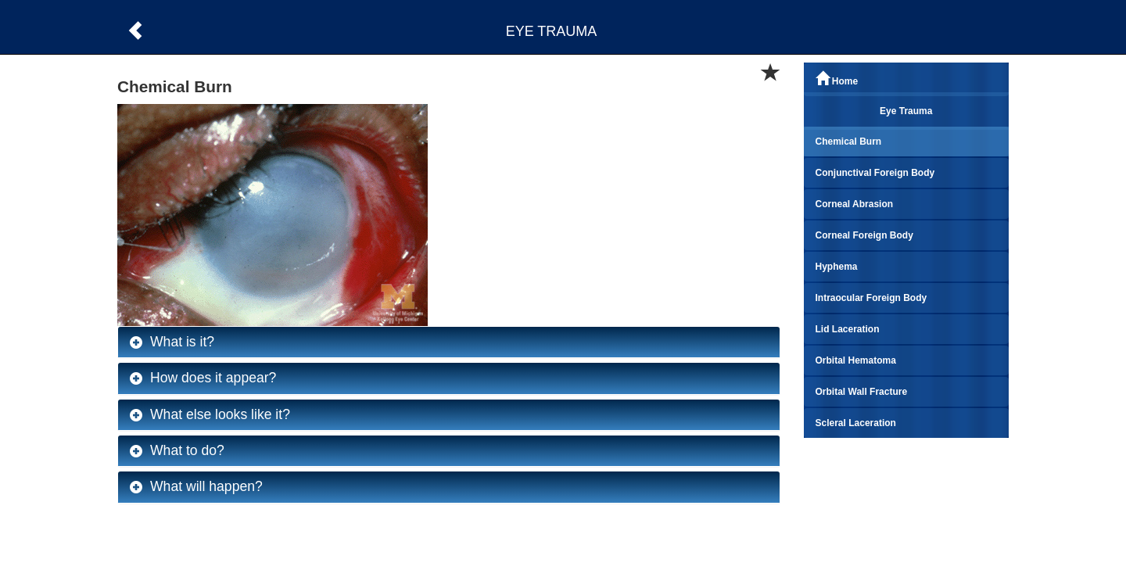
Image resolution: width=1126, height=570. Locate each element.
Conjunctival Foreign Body (875, 172)
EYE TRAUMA (551, 31)
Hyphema (837, 266)
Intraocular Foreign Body (871, 297)
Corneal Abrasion (855, 204)
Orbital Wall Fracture (862, 391)
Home (837, 79)
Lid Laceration (848, 329)
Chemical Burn (849, 141)
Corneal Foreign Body (864, 235)
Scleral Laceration (856, 423)
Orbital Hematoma (856, 360)
